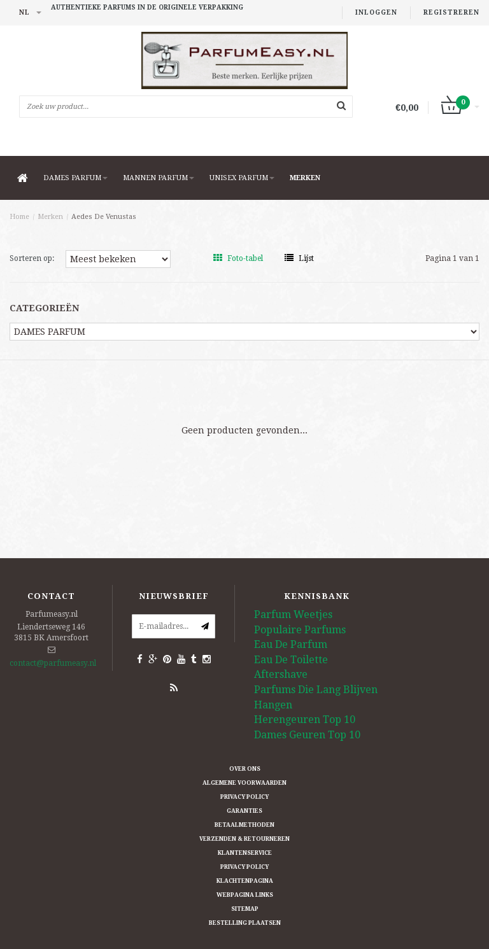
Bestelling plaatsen (245, 923)
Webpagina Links (244, 895)
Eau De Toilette (291, 660)
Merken (305, 178)
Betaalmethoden (244, 825)
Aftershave (281, 674)
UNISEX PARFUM (241, 178)
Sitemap (245, 909)
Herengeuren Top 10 (304, 720)
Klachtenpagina (244, 881)
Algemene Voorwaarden (244, 783)
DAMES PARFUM (75, 178)
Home (19, 217)
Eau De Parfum (290, 644)
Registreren (451, 12)
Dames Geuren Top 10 (307, 735)
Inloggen (376, 12)
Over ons (244, 769)
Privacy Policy (244, 797)
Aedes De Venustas (103, 217)
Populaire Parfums (300, 630)
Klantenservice (245, 853)
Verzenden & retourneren (244, 839)
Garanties (244, 811)
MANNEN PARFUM (158, 178)
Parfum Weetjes (293, 614)
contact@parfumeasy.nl (53, 663)
